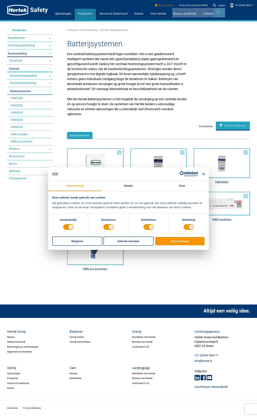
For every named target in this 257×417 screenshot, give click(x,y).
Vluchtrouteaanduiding (23, 75)
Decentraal (15, 60)
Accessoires (17, 156)
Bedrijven (76, 332)
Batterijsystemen (20, 91)
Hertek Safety (77, 338)
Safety (11, 369)
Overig (136, 332)
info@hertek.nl (203, 362)
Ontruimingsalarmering (21, 45)
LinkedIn (197, 378)
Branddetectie (16, 38)
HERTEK (27, 10)
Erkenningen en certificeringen (22, 347)
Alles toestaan (180, 241)
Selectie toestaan (129, 241)
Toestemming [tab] (75, 185)
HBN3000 (17, 105)
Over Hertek (158, 13)
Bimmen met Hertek (142, 342)
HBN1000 (17, 98)
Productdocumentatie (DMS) (193, 5)
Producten (85, 13)
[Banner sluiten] (203, 174)
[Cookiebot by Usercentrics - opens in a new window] (182, 174)
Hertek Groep (16, 332)
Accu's (13, 163)
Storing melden (164, 5)
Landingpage (141, 369)
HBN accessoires (21, 141)
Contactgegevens (207, 332)
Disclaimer (12, 409)
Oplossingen (63, 13)
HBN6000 (17, 127)
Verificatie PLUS (140, 347)
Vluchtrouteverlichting (23, 83)
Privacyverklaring (32, 409)
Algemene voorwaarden (19, 352)
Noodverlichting (17, 53)
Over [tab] (182, 185)
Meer (50, 38)
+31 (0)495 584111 (242, 5)
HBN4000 (17, 112)
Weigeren (77, 241)
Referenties (76, 379)
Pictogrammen (18, 178)
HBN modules (19, 134)
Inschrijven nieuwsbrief (211, 388)
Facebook (203, 378)
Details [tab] (128, 185)
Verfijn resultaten (233, 125)
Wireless (14, 148)
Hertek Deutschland (80, 342)
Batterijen (15, 171)
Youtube (209, 378)
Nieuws (11, 338)
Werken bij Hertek (16, 342)
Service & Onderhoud (113, 13)
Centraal (14, 68)
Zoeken (219, 5)
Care (73, 369)
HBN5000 (17, 120)
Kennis (139, 13)
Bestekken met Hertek (143, 338)
